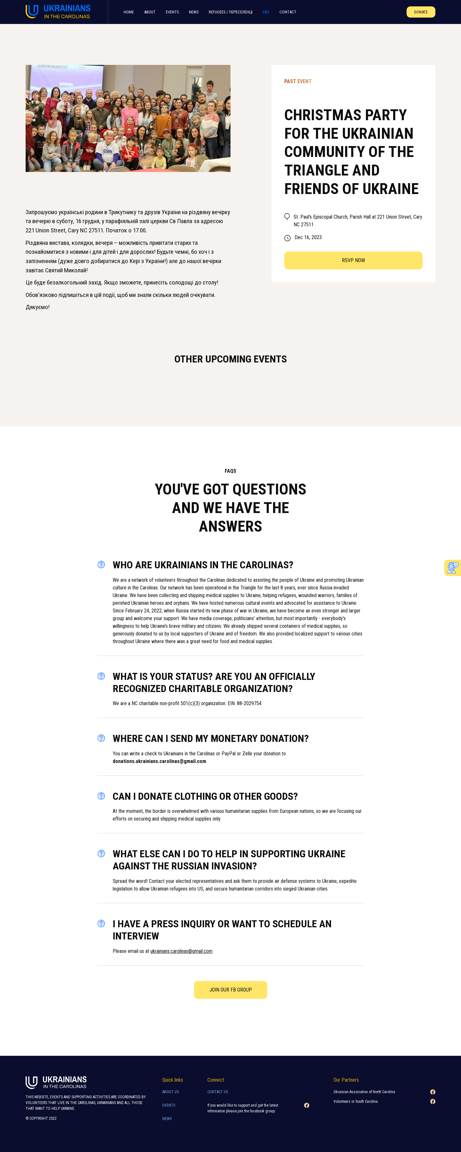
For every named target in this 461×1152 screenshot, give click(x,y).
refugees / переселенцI (231, 12)
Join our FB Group (230, 990)
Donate (421, 12)
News (193, 12)
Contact (287, 12)
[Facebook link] (306, 1110)
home (129, 12)
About (150, 12)
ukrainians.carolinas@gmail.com (181, 951)
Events (172, 12)
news (167, 1119)
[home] (60, 12)
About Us (170, 1092)
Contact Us (217, 1092)
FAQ (266, 12)
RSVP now (353, 260)
